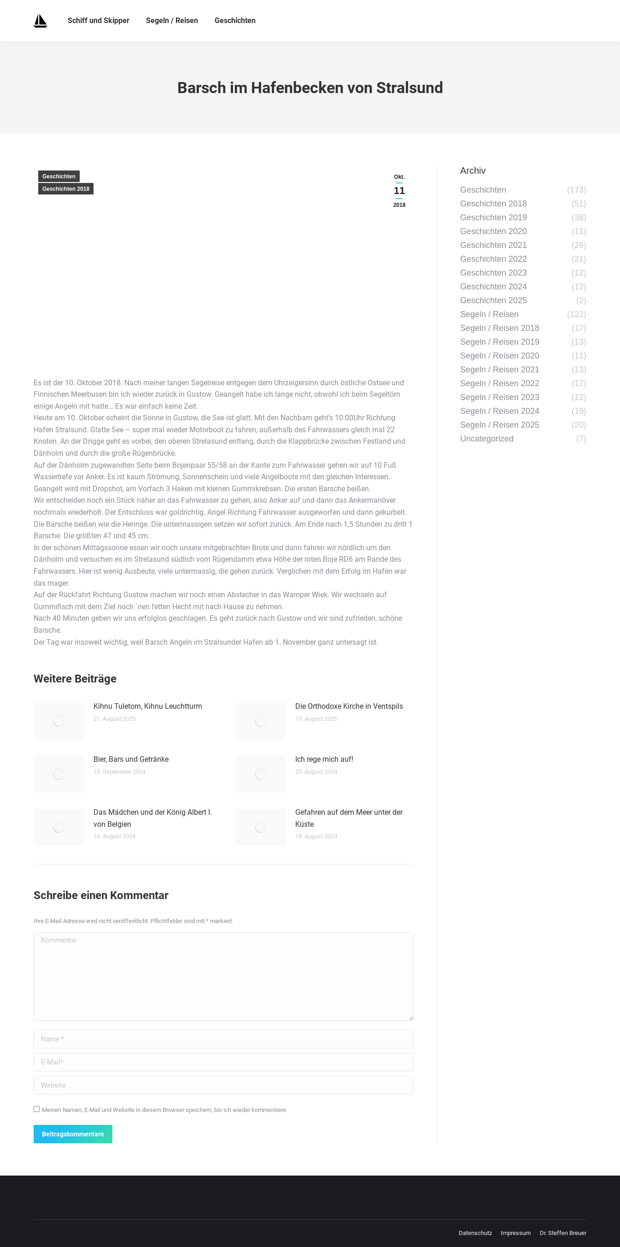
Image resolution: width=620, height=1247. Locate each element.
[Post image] (59, 721)
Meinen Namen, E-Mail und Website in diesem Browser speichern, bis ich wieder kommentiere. (164, 1109)
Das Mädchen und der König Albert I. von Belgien (153, 818)
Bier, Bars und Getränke (131, 759)
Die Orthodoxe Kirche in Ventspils (349, 706)
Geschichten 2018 (65, 189)
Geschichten (59, 176)
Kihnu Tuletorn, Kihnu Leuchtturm (148, 706)
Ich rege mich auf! (324, 759)
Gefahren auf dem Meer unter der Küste (349, 818)
